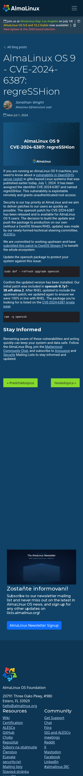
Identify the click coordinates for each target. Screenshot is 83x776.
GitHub (8, 732)
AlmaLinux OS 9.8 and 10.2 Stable (26, 25)
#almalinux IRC (56, 766)
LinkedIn (51, 761)
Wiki (6, 717)
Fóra (48, 727)
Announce (62, 351)
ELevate (9, 756)
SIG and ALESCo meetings (57, 735)
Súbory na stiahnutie (20, 747)
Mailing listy (13, 766)
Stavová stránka (16, 771)
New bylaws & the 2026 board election (29, 29)
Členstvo (10, 752)
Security (9, 355)
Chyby (8, 737)
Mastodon (52, 752)
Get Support (54, 717)
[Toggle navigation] (74, 8)
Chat (48, 722)
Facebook (52, 756)
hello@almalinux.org (20, 705)
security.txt (12, 761)
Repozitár (10, 742)
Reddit (49, 742)
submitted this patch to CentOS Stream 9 (33, 246)
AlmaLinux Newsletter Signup (34, 625)
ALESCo (9, 234)
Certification (13, 722)
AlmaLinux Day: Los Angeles (39, 21)
